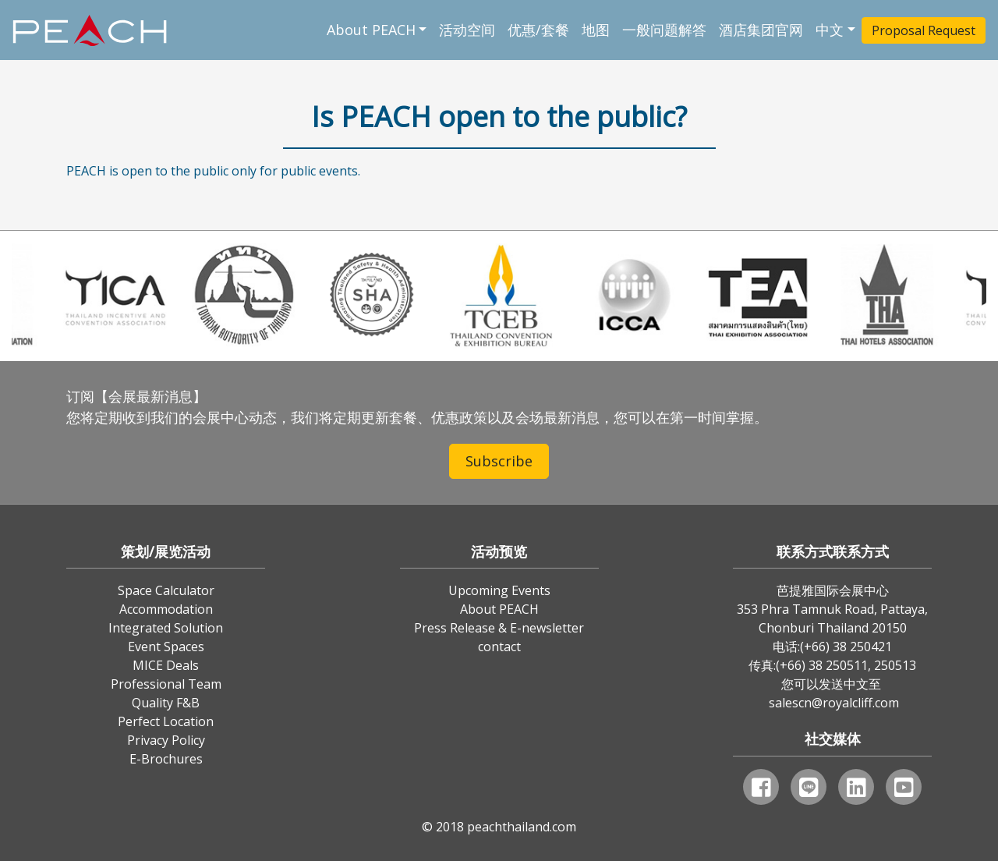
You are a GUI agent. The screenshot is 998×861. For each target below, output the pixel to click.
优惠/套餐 (538, 29)
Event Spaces (166, 646)
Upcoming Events (499, 590)
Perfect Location (166, 721)
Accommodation (166, 609)
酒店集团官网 (761, 29)
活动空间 (467, 29)
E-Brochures (166, 758)
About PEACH (371, 29)
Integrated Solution (165, 627)
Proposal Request (923, 30)
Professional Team (166, 684)
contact (499, 646)
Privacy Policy (166, 740)
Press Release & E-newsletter (499, 627)
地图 (596, 29)
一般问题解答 (664, 29)
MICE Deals (166, 665)
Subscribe (499, 461)
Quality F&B (166, 702)
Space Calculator (166, 590)
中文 (830, 29)
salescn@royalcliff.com (834, 702)
